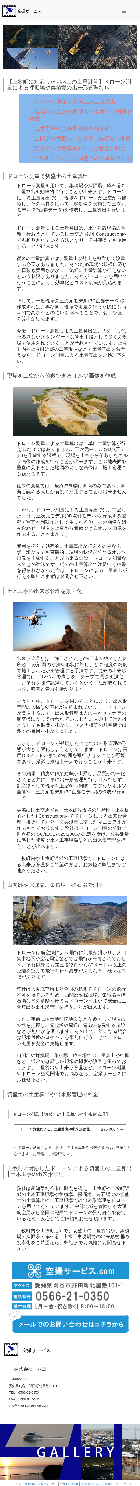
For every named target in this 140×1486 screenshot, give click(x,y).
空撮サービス (29, 11)
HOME (18, 1484)
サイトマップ (124, 1484)
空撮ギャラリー (47, 1484)
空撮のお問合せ (90, 1484)
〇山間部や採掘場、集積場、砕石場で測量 (80, 139)
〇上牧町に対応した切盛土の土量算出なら (80, 158)
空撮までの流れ (69, 1484)
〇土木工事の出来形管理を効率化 (69, 129)
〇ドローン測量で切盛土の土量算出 (72, 101)
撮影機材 (30, 1484)
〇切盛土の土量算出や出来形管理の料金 (77, 148)
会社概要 (107, 1484)
